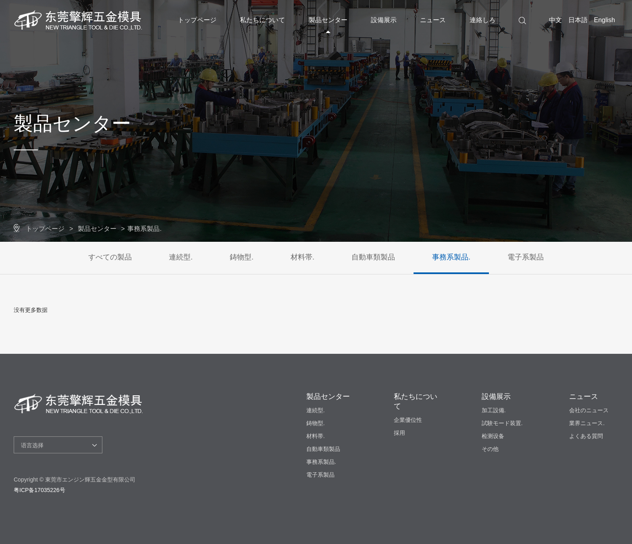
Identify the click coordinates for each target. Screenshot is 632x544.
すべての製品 (110, 257)
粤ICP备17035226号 (39, 490)
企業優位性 (408, 420)
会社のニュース (589, 410)
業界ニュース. (587, 423)
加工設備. (494, 410)
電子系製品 (525, 257)
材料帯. (302, 257)
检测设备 (493, 436)
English (604, 20)
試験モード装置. (502, 423)
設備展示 (384, 20)
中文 (555, 20)
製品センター (328, 20)
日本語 (578, 20)
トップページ (197, 20)
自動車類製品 (373, 257)
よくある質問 (586, 436)
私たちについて (262, 20)
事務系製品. (144, 228)
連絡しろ (482, 20)
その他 (490, 449)
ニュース (433, 20)
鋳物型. (242, 257)
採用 (399, 433)
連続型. (181, 257)
